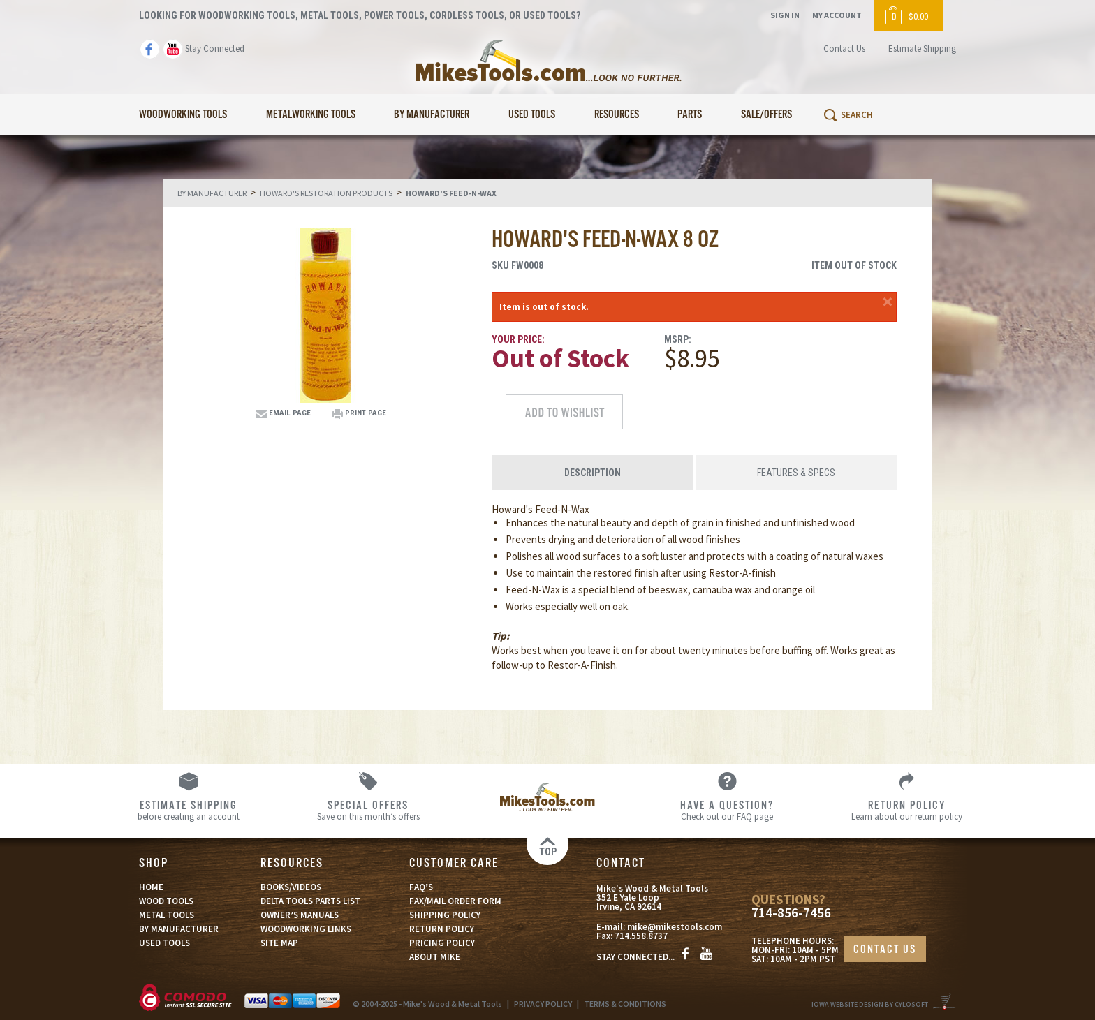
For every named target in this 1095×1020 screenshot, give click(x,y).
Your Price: (518, 339)
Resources (616, 115)
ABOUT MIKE (434, 956)
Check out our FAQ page (727, 810)
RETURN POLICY (441, 928)
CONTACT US (884, 950)
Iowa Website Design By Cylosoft (869, 1004)
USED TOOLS (164, 942)
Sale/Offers (766, 115)
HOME (151, 887)
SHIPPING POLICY (444, 914)
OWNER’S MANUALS (299, 914)
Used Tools (531, 115)
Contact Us (844, 48)
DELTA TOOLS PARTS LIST (310, 901)
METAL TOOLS (166, 914)
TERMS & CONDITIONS (625, 1003)
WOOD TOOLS (166, 901)
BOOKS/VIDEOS (290, 887)
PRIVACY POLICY (543, 1003)
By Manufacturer (431, 115)
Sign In (785, 15)
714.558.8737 (641, 935)
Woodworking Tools (183, 115)
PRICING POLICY (442, 942)
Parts (689, 115)
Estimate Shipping (922, 48)
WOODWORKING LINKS (305, 928)
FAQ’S (421, 887)
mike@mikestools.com (674, 926)
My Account (837, 15)
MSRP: (677, 339)
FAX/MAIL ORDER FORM (455, 901)
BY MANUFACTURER (179, 928)
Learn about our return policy (907, 810)
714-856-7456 (791, 912)
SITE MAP (279, 942)
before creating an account (189, 810)
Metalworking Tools (310, 115)
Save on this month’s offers (368, 810)
